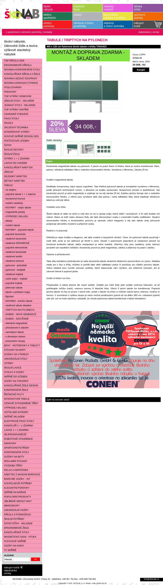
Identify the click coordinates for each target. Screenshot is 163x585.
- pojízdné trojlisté (12, 283)
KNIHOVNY (9, 443)
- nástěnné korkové (13, 261)
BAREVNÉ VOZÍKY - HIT (16, 479)
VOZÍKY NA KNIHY (13, 545)
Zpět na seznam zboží (57, 399)
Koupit (141, 69)
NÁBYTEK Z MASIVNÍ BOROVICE (21, 474)
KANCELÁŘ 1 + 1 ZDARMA (17, 425)
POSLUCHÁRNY (12, 87)
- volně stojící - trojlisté (14, 278)
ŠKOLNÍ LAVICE (11, 367)
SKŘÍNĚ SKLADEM (13, 416)
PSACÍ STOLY (10, 118)
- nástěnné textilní (12, 256)
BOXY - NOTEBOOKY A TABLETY (21, 345)
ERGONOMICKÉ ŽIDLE (15, 528)
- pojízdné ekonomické (14, 247)
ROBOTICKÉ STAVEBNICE (17, 439)
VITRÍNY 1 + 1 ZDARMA (15, 158)
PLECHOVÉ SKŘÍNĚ (14, 541)
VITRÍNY (7, 363)
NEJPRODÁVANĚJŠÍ (14, 434)
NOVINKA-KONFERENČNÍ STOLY (21, 69)
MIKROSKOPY (11, 505)
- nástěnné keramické (14, 238)
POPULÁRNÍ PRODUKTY (16, 496)
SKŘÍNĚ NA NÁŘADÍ (14, 492)
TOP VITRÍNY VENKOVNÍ (16, 96)
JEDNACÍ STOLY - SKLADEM (18, 105)
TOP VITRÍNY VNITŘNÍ (15, 109)
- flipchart (8, 296)
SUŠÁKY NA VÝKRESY (15, 354)
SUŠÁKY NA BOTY (13, 456)
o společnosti (12, 32)
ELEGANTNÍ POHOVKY (15, 488)
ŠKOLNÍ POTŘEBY (13, 519)
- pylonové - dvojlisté (13, 270)
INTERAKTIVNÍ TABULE (16, 399)
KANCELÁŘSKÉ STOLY (15, 532)
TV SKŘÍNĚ (9, 550)
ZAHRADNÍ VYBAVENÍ (15, 114)
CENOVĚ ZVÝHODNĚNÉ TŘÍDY (20, 403)
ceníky (155, 32)
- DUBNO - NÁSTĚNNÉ (15, 318)
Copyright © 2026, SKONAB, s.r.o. (72, 583)
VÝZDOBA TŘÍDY (12, 465)
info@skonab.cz (151, 579)
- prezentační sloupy (13, 341)
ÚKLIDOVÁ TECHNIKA (15, 127)
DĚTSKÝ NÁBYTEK (13, 181)
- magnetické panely (13, 212)
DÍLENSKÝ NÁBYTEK (14, 176)
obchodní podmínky (31, 32)
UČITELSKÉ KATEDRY (15, 412)
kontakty (47, 32)
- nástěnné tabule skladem (16, 305)
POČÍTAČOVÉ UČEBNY (15, 140)
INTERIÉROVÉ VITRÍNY (16, 132)
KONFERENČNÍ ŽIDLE (15, 390)
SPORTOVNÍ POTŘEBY (15, 447)
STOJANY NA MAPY (14, 350)
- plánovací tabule (12, 287)
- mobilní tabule (11, 225)
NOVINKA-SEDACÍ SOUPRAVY (19, 78)
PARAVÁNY (9, 92)
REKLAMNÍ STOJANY (14, 461)
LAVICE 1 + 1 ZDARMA (15, 430)
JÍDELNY (8, 172)
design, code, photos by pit (96, 583)
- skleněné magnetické (14, 323)
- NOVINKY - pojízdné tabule (18, 229)
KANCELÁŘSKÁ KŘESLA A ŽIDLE (21, 74)
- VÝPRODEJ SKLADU (15, 216)
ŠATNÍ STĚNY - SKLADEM (17, 523)
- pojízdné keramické (14, 234)
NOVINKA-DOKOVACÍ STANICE (20, 83)
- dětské (7, 221)
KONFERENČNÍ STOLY (15, 452)
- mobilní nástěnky (12, 203)
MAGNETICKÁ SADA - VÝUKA (19, 536)
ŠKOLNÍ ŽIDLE (11, 154)
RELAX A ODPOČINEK (15, 470)
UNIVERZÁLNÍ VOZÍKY (15, 510)
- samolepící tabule (13, 332)
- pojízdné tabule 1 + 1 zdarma (19, 194)
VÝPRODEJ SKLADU (14, 407)
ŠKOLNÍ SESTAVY (13, 149)
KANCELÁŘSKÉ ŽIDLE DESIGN (20, 385)
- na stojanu (9, 189)
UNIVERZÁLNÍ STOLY (15, 359)
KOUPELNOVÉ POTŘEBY (17, 483)
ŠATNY (7, 145)
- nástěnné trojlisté (12, 274)
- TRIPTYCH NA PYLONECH (18, 310)
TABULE (7, 185)
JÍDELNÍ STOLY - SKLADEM (18, 100)
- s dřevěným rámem (13, 336)
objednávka (144, 32)
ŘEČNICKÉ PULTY (13, 394)
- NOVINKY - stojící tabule (16, 207)
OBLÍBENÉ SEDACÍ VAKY (17, 501)
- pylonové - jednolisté (14, 265)
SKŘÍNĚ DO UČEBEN (14, 376)
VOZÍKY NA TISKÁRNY (15, 381)
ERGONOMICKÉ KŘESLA (17, 65)
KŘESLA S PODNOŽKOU (16, 514)
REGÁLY (7, 123)
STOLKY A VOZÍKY (13, 372)
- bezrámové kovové (13, 198)
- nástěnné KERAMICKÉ (15, 243)
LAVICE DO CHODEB (14, 163)
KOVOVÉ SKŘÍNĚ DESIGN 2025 (20, 136)
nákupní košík (11, 567)
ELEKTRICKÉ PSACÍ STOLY (18, 421)
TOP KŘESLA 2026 (13, 60)
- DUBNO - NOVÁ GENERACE (19, 314)
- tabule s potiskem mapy (16, 292)
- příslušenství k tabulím (15, 327)
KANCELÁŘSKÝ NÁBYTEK (17, 167)
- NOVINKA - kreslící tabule (17, 301)
